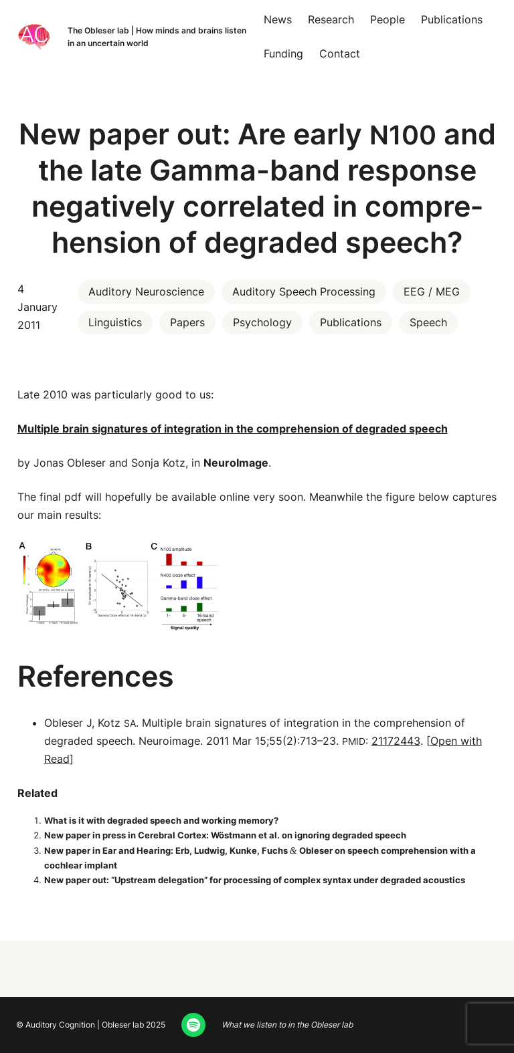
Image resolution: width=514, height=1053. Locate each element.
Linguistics (115, 322)
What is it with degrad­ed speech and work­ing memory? (161, 820)
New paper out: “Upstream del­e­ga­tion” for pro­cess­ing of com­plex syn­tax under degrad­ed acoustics (254, 879)
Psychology (262, 322)
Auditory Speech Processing (303, 291)
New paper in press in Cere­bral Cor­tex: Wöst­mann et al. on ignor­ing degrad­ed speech (225, 835)
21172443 (395, 740)
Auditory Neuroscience (146, 291)
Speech (428, 322)
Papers (187, 322)
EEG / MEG (432, 291)
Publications (350, 322)
